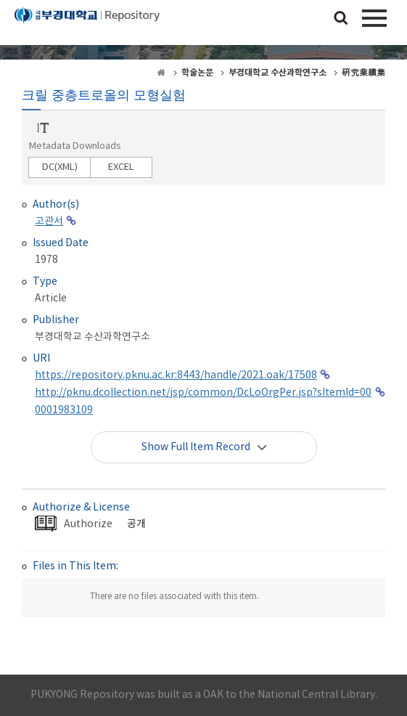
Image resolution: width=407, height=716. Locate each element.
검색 (341, 19)
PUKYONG (87, 25)
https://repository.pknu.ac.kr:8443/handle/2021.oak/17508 (176, 375)
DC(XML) (60, 167)
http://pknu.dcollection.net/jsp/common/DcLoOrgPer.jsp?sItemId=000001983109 (203, 401)
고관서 (49, 221)
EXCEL (121, 167)
